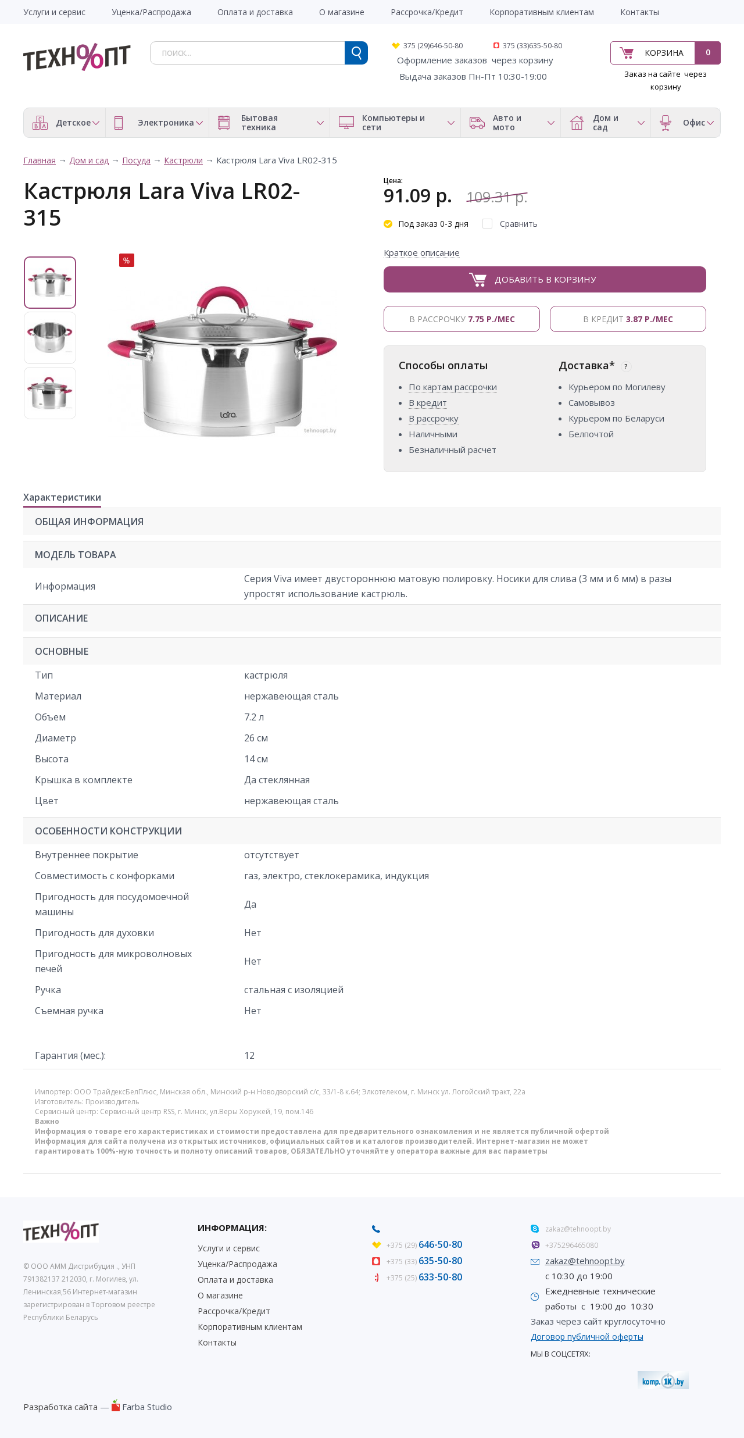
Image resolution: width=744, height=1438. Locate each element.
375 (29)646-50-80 (433, 46)
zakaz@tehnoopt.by (578, 1229)
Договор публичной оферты (587, 1336)
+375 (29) (424, 1245)
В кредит (628, 318)
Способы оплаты (443, 365)
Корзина (664, 52)
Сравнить (519, 223)
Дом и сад (89, 160)
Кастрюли (183, 160)
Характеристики (62, 497)
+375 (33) (424, 1261)
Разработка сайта (60, 1406)
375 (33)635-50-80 (532, 46)
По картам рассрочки (453, 386)
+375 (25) (424, 1278)
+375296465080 (571, 1245)
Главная (39, 160)
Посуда (136, 160)
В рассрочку (462, 318)
